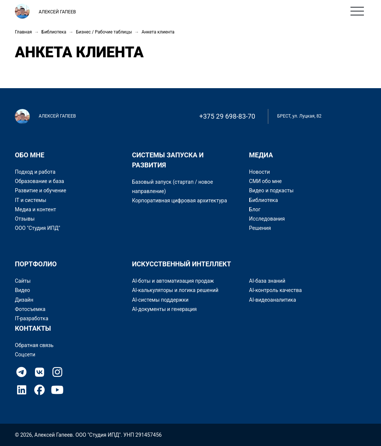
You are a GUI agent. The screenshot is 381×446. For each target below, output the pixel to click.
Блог (254, 209)
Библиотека (54, 32)
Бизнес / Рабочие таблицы (104, 32)
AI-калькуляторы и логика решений (175, 290)
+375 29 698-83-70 (227, 116)
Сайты (23, 281)
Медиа (261, 155)
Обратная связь (34, 345)
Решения (260, 228)
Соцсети (25, 354)
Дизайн (24, 300)
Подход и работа (35, 172)
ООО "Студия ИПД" (37, 228)
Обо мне (112, 12)
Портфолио (151, 12)
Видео (22, 290)
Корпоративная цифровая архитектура (179, 200)
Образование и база (39, 181)
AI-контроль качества (275, 290)
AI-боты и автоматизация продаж (173, 281)
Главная (23, 32)
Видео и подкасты (271, 190)
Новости (259, 172)
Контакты (192, 12)
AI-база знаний (267, 281)
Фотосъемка (30, 309)
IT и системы (30, 200)
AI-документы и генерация (164, 309)
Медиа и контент (35, 209)
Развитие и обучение (40, 190)
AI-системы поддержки (160, 300)
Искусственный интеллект (181, 264)
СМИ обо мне (265, 181)
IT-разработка (31, 318)
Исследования (267, 219)
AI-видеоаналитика (272, 300)
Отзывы (25, 219)
